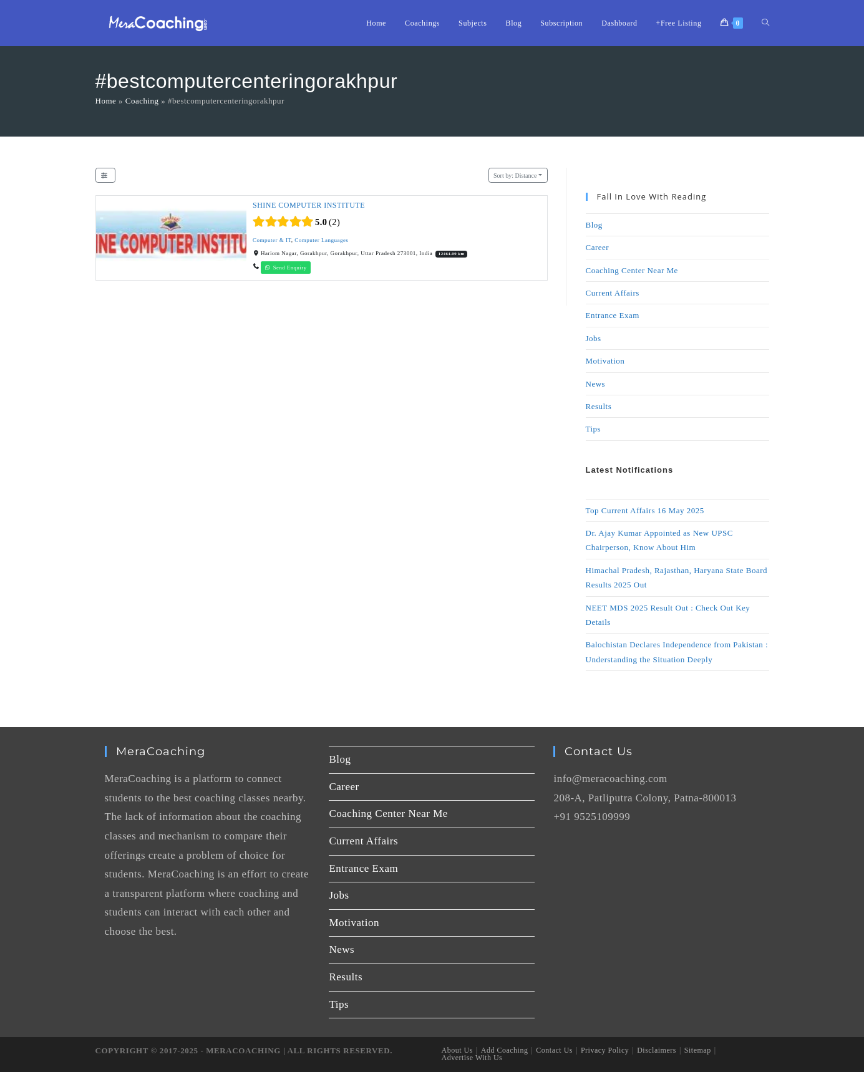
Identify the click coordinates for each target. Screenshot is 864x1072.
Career (597, 247)
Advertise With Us (472, 1057)
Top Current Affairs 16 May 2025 (645, 510)
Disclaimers (656, 1050)
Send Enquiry (286, 267)
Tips (593, 428)
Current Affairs (612, 292)
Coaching (142, 100)
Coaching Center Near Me (632, 270)
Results (599, 406)
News (596, 384)
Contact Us (554, 1050)
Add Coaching (504, 1050)
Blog (594, 224)
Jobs (593, 338)
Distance (514, 175)
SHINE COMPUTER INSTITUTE (309, 205)
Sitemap (697, 1050)
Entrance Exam (612, 315)
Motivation (605, 360)
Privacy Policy (605, 1050)
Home (106, 100)
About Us (457, 1050)
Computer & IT (272, 240)
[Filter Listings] (105, 175)
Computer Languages (321, 240)
